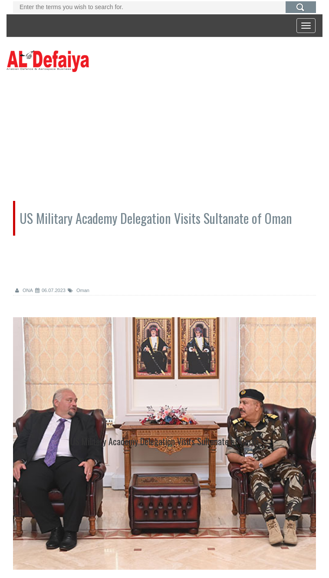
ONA (24, 290)
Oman (78, 290)
